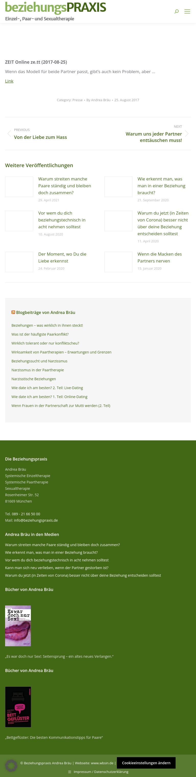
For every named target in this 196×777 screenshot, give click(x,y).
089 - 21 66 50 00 (26, 513)
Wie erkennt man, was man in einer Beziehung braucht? (161, 185)
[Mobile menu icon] (187, 11)
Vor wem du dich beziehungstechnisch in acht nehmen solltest (61, 220)
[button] (11, 766)
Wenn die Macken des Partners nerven (160, 257)
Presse (77, 100)
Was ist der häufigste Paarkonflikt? (40, 334)
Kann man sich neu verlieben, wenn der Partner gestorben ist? (56, 567)
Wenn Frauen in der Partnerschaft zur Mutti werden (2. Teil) (60, 405)
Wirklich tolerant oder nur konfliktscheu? (45, 343)
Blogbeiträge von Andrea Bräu (45, 312)
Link (9, 81)
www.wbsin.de (102, 763)
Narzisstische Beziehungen (33, 378)
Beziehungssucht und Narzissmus (39, 361)
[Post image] (19, 187)
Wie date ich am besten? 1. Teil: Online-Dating (49, 396)
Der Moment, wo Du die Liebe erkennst (62, 257)
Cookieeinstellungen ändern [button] (146, 762)
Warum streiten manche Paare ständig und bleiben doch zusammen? (64, 185)
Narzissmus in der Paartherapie (37, 369)
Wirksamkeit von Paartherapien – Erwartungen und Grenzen (61, 352)
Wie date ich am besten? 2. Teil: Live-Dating (47, 387)
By (99, 100)
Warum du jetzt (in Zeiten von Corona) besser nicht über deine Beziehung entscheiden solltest (163, 223)
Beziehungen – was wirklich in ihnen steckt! (47, 325)
